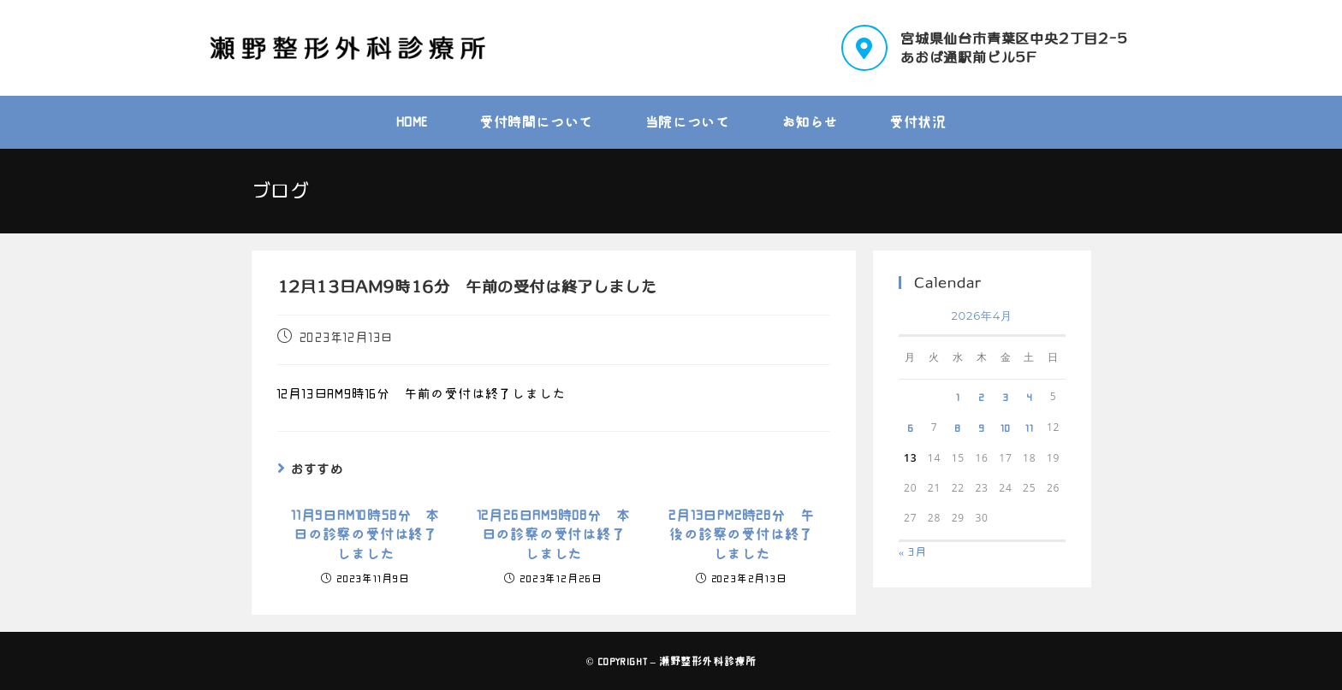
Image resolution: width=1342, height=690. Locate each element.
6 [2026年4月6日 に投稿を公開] (910, 427)
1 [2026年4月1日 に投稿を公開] (958, 397)
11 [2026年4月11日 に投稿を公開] (1029, 427)
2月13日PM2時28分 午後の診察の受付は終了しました (741, 535)
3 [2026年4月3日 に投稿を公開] (1005, 397)
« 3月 (913, 551)
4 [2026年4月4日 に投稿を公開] (1029, 397)
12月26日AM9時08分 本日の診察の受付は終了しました (554, 535)
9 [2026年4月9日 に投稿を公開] (981, 427)
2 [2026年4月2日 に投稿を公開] (981, 397)
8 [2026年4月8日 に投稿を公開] (957, 427)
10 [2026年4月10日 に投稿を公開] (1006, 427)
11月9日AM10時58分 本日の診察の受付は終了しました (365, 535)
